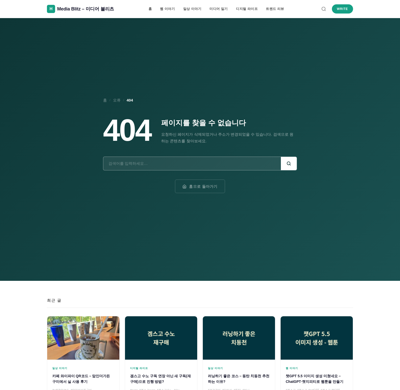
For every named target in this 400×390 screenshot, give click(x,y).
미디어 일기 (218, 9)
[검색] (324, 9)
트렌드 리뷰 (275, 9)
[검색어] (192, 163)
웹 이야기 (167, 9)
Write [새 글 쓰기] (342, 9)
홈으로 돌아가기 (200, 186)
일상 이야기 (192, 9)
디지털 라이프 (247, 9)
